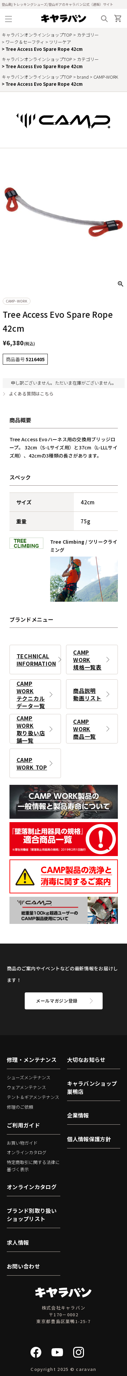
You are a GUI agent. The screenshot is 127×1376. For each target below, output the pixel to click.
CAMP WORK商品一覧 (84, 728)
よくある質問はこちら (31, 394)
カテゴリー (88, 35)
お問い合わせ (23, 1266)
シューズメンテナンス (28, 1077)
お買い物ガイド (22, 1143)
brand (83, 77)
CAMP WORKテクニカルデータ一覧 (31, 694)
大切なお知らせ (86, 1059)
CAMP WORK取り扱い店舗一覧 (31, 728)
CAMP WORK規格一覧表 (87, 659)
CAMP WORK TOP (32, 763)
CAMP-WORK (105, 77)
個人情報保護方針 (89, 1139)
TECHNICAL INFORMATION (36, 659)
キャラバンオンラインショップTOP (37, 35)
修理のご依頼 (20, 1107)
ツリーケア (60, 42)
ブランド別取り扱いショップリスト (32, 1214)
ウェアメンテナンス (26, 1087)
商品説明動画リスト (87, 694)
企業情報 (78, 1115)
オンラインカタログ (26, 1152)
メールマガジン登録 (57, 1000)
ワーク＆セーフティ (24, 42)
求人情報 (18, 1242)
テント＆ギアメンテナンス (33, 1097)
